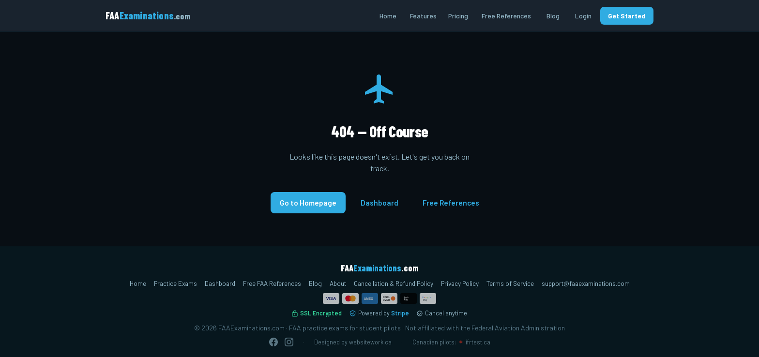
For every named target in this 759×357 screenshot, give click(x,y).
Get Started (627, 16)
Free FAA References (272, 283)
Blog (553, 16)
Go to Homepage (308, 202)
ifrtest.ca (478, 342)
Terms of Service (510, 283)
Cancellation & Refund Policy (393, 283)
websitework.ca (370, 342)
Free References (506, 16)
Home (388, 16)
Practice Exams (175, 283)
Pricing (458, 16)
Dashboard (379, 202)
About (338, 283)
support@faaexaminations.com (586, 283)
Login (583, 16)
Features (423, 16)
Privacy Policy (460, 283)
